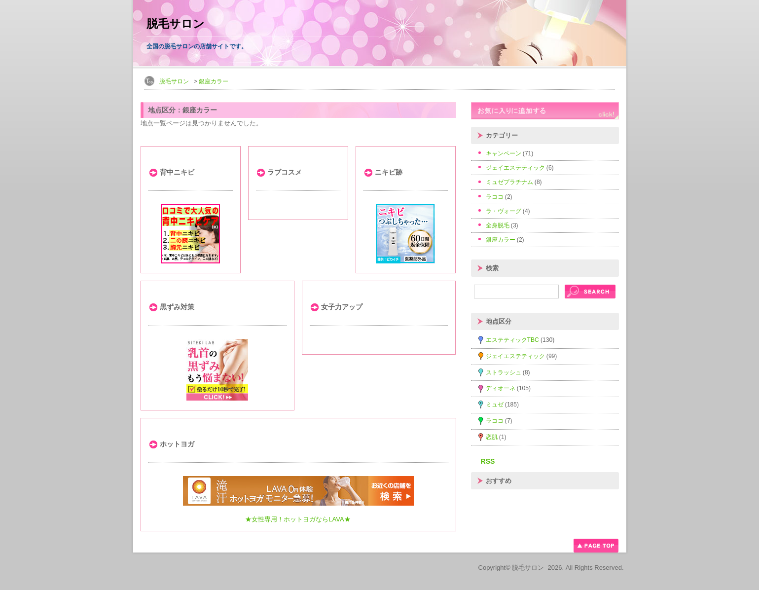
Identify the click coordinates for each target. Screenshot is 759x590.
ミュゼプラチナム (509, 182)
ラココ (495, 196)
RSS (488, 461)
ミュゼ (495, 404)
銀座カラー (213, 81)
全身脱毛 (497, 225)
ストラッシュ (503, 372)
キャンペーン (503, 153)
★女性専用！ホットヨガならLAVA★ (298, 519)
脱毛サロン (175, 24)
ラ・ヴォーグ (503, 211)
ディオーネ (500, 388)
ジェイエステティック (515, 167)
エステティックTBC (512, 339)
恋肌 (492, 437)
